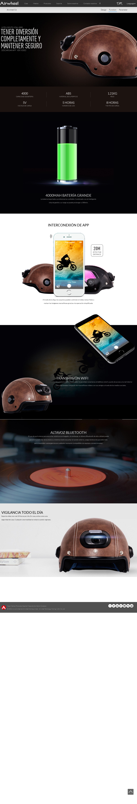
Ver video (21, 50)
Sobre (38, 703)
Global (131, 702)
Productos (47, 3)
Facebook (110, 702)
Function (112, 10)
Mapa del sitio (32, 703)
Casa (26, 3)
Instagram (124, 702)
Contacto (43, 703)
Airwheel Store (121, 702)
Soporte (59, 3)
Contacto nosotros (90, 3)
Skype (128, 702)
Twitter (113, 702)
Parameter (123, 10)
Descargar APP (8, 50)
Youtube (117, 702)
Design (103, 10)
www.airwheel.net (17, 706)
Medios (13, 703)
